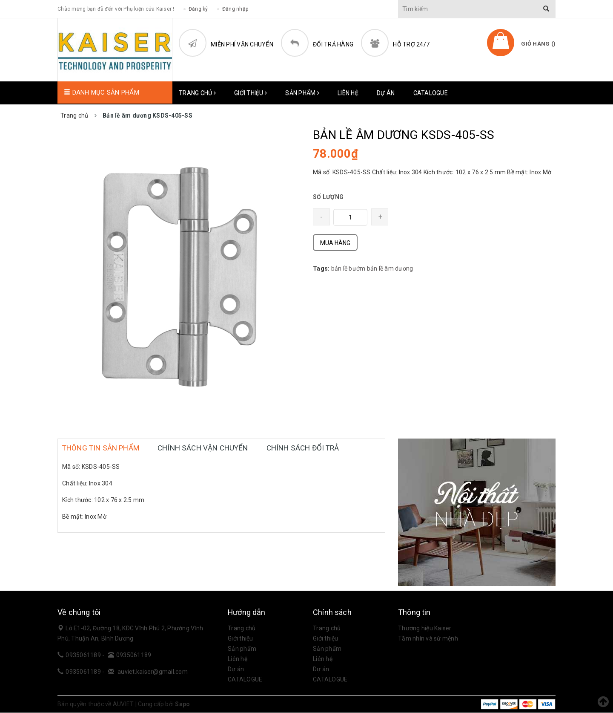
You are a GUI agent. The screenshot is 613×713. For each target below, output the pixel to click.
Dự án (386, 92)
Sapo (182, 704)
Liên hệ (348, 92)
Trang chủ (197, 92)
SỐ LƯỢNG (328, 197)
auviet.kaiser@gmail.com (152, 672)
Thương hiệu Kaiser (425, 628)
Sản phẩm (302, 92)
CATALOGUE (430, 92)
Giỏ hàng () (538, 43)
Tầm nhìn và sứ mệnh (428, 638)
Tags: (322, 269)
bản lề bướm (348, 269)
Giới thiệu (250, 92)
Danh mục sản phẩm (101, 93)
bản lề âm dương (390, 269)
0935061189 (84, 655)
